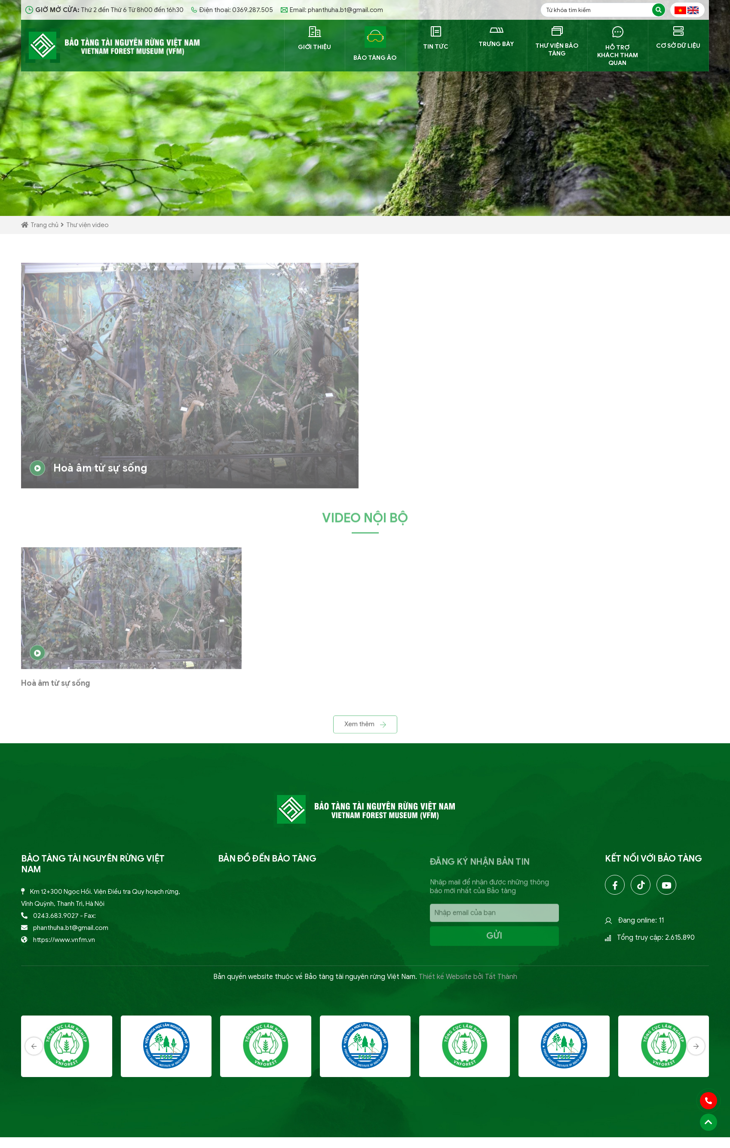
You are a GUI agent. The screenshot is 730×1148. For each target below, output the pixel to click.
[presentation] (34, 1077)
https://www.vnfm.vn (64, 940)
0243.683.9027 (56, 916)
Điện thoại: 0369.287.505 (232, 10)
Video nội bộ (365, 522)
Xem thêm (365, 729)
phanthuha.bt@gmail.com (70, 928)
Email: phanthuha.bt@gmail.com (332, 10)
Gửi (494, 940)
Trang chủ (39, 225)
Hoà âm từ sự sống (88, 472)
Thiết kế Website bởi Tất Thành (468, 977)
